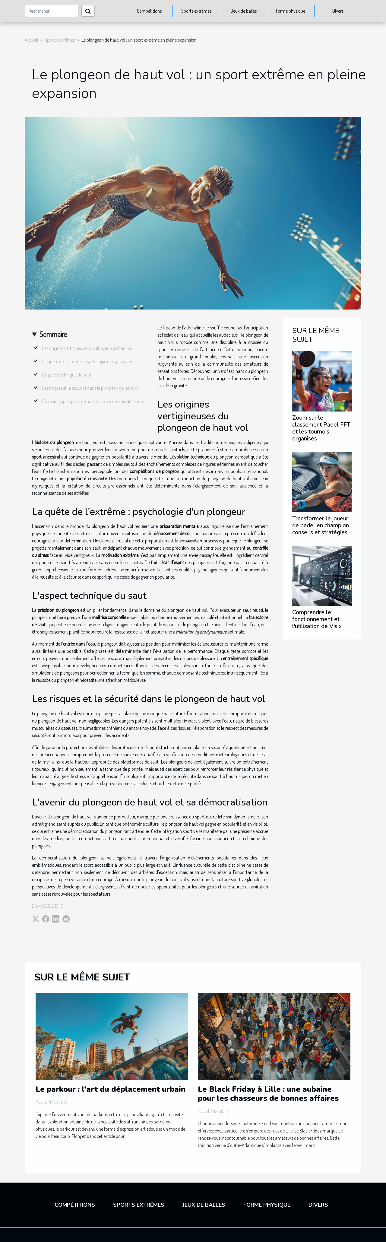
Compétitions (149, 11)
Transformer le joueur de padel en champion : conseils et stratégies (322, 525)
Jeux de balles (243, 11)
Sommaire (53, 334)
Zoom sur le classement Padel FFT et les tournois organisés (321, 428)
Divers (337, 11)
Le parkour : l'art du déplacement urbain (110, 1089)
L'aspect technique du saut (66, 375)
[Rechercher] (52, 11)
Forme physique (290, 11)
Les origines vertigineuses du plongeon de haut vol (87, 348)
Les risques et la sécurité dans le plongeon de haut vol (91, 388)
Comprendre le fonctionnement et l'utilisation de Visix (317, 619)
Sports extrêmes (196, 11)
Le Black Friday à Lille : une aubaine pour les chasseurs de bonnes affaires (268, 1094)
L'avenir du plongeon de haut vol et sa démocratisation (92, 401)
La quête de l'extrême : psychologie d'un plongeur (87, 361)
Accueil (31, 40)
